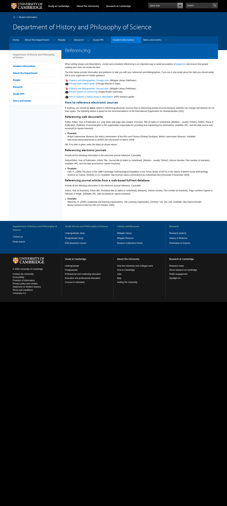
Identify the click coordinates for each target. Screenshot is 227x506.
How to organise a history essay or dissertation (91, 97)
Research (79, 39)
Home (14, 17)
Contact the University (23, 274)
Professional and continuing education (83, 274)
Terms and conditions (23, 290)
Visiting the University (127, 282)
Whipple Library (124, 233)
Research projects (177, 233)
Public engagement (178, 274)
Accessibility (18, 277)
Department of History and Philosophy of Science (33, 57)
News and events (152, 39)
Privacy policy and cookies (25, 283)
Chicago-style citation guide (82, 83)
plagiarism (181, 64)
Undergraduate (72, 266)
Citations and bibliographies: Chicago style (89, 80)
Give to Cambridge (126, 270)
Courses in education (75, 282)
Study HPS (98, 39)
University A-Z (19, 293)
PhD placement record (75, 243)
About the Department (37, 39)
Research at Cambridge (118, 6)
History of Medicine (178, 238)
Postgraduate (71, 270)
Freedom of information (24, 280)
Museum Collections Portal (129, 243)
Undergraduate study (75, 233)
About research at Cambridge (183, 270)
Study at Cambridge (58, 6)
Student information (28, 17)
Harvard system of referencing (83, 92)
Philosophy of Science (179, 243)
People (61, 39)
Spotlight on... (175, 278)
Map (119, 278)
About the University (88, 6)
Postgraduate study (74, 238)
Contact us (18, 237)
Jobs (119, 274)
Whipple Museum (125, 238)
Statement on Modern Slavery (27, 287)
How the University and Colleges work (135, 266)
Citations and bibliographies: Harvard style (89, 88)
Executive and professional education (82, 278)
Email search (19, 241)
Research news (176, 266)
